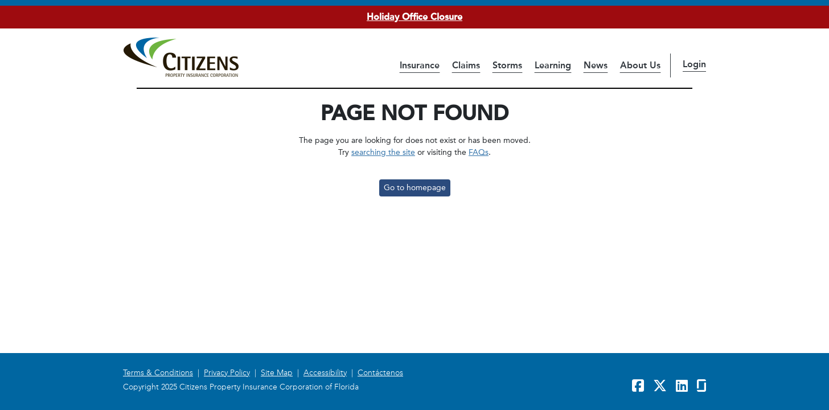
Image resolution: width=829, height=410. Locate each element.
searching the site (383, 152)
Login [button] (694, 64)
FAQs (479, 152)
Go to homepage (415, 187)
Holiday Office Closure (414, 16)
